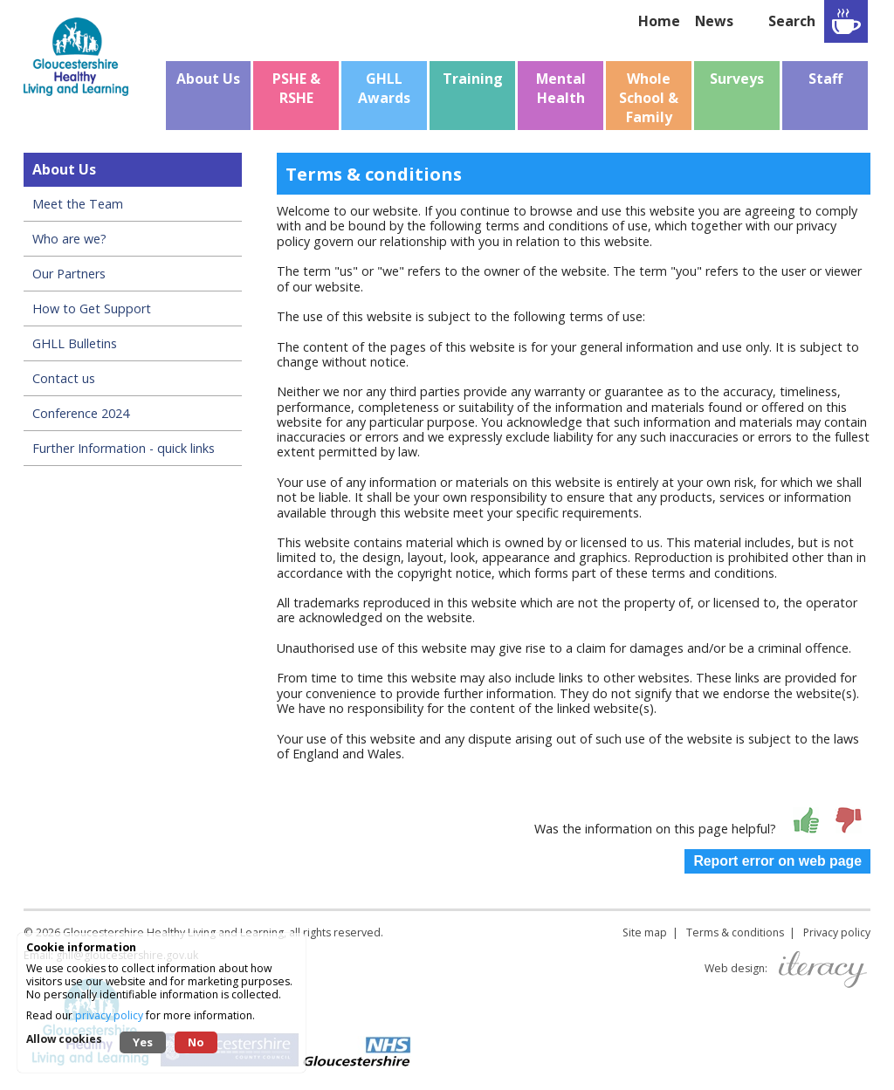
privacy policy (109, 1015)
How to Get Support (91, 308)
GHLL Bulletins (74, 343)
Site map (644, 932)
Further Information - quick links (123, 448)
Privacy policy (836, 932)
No (196, 1042)
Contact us (63, 378)
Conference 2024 (80, 413)
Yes (143, 1042)
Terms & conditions (735, 932)
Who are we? (69, 238)
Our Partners (69, 273)
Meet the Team (77, 203)
